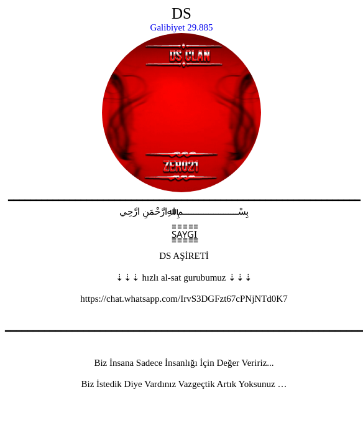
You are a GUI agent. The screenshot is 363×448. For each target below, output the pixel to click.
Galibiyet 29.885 (181, 27)
